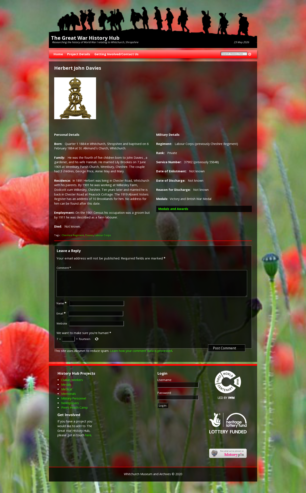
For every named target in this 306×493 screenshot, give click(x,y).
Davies (89, 235)
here (88, 440)
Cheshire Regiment (73, 235)
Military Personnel (73, 403)
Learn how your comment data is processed (141, 356)
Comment (64, 268)
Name (62, 308)
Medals (66, 390)
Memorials (68, 399)
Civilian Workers (72, 385)
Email (62, 318)
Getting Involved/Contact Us (116, 54)
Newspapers (70, 408)
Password (164, 398)
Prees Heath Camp (74, 413)
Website (62, 328)
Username (164, 385)
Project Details (78, 54)
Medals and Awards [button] (173, 209)
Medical (66, 394)
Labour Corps (103, 235)
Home (58, 54)
